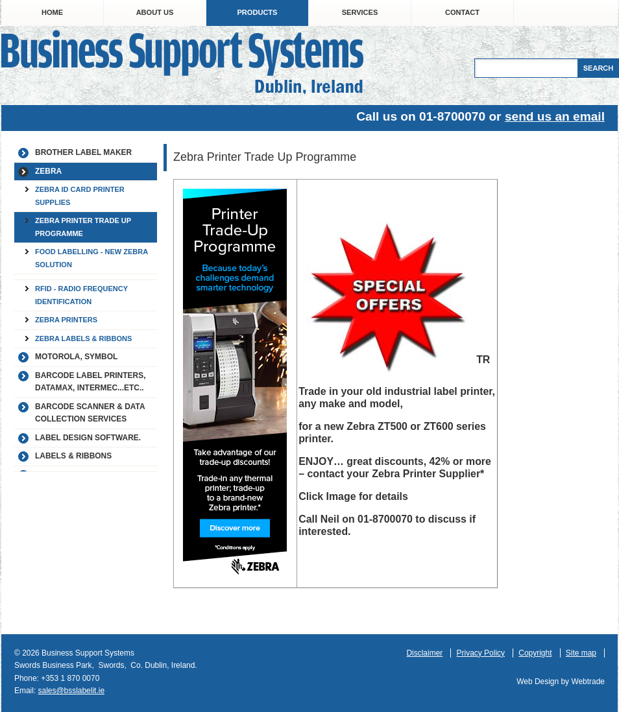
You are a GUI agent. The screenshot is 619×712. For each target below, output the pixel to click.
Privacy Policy (481, 653)
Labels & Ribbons (73, 455)
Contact (462, 12)
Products (257, 12)
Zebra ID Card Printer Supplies (80, 195)
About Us (155, 12)
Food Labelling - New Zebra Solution (91, 258)
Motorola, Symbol (76, 356)
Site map (581, 653)
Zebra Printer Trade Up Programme (83, 227)
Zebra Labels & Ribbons (83, 338)
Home (52, 12)
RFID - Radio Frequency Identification (81, 295)
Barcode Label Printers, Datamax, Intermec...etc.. (90, 382)
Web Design (537, 681)
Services (360, 12)
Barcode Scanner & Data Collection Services (90, 413)
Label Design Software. (88, 437)
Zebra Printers (66, 320)
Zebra (48, 171)
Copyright (535, 653)
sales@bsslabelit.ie (71, 690)
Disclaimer (424, 653)
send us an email (555, 116)
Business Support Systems (182, 61)
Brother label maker (83, 152)
